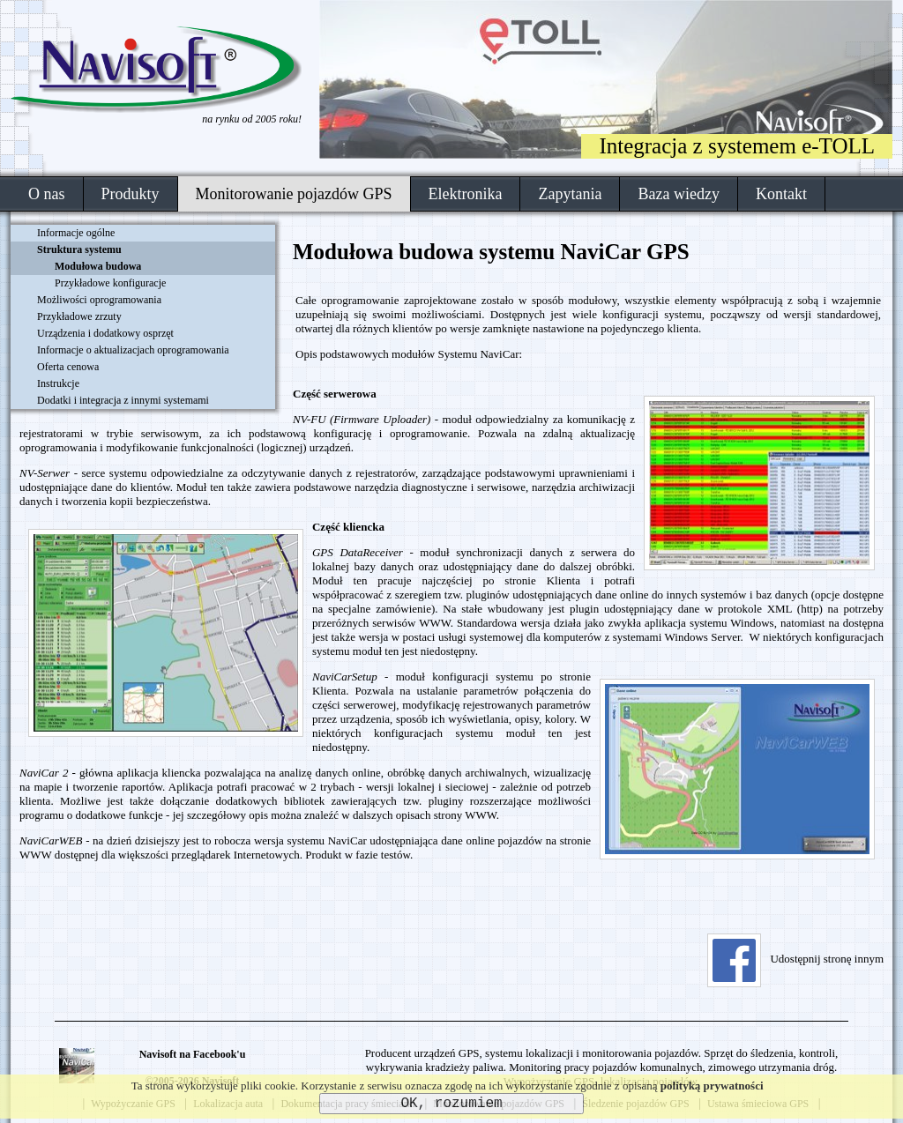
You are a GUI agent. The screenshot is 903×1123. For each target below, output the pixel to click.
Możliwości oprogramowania (99, 300)
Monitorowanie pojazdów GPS (294, 194)
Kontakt (781, 194)
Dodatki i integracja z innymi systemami (123, 400)
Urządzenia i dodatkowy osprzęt (105, 333)
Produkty (130, 194)
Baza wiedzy (678, 194)
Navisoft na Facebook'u (192, 1054)
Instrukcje (58, 383)
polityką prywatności (712, 1085)
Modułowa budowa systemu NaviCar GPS (491, 252)
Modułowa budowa (98, 266)
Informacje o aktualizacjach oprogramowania (133, 350)
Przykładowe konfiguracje (110, 283)
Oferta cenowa (68, 367)
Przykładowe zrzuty (79, 316)
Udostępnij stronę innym (795, 958)
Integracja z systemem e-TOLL (737, 146)
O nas (46, 194)
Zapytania (569, 194)
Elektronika (466, 194)
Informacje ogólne (76, 233)
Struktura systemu (79, 249)
